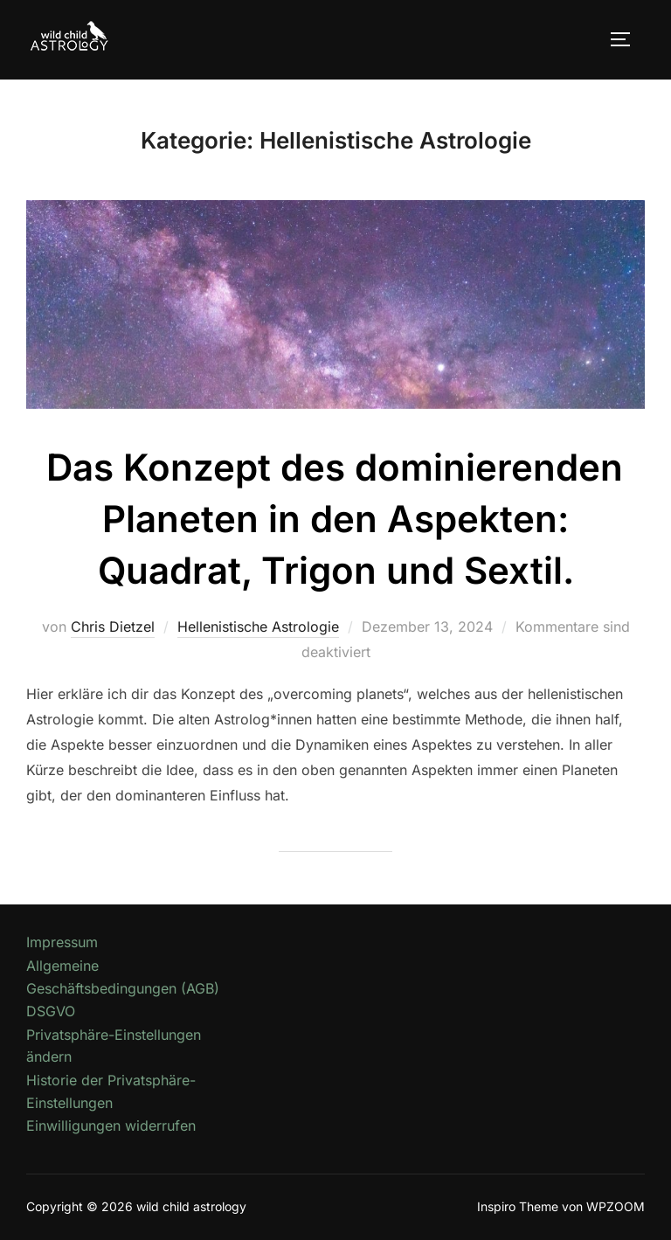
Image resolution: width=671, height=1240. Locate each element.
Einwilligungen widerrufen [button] (111, 1125)
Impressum (62, 942)
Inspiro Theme (517, 1206)
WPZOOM (615, 1206)
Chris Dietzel (113, 626)
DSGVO (50, 1011)
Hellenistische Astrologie (258, 626)
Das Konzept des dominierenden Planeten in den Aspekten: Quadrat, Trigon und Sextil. (334, 518)
